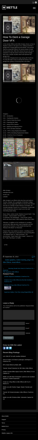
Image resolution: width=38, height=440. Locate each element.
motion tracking (21, 260)
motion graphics (10, 260)
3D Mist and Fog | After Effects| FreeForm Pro (16, 285)
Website (28, 333)
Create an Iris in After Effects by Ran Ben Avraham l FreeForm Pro (18, 280)
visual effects (16, 262)
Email (27, 328)
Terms (3, 423)
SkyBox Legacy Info (7, 433)
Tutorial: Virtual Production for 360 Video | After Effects (18, 368)
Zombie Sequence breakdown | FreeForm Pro (16, 276)
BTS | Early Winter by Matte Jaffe (12, 364)
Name (27, 323)
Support (4, 419)
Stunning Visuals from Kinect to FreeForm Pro (20, 268)
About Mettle (5, 416)
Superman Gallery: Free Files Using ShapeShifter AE (18, 292)
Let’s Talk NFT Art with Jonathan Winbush (14, 356)
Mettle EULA (5, 426)
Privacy (4, 429)
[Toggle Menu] (34, 8)
